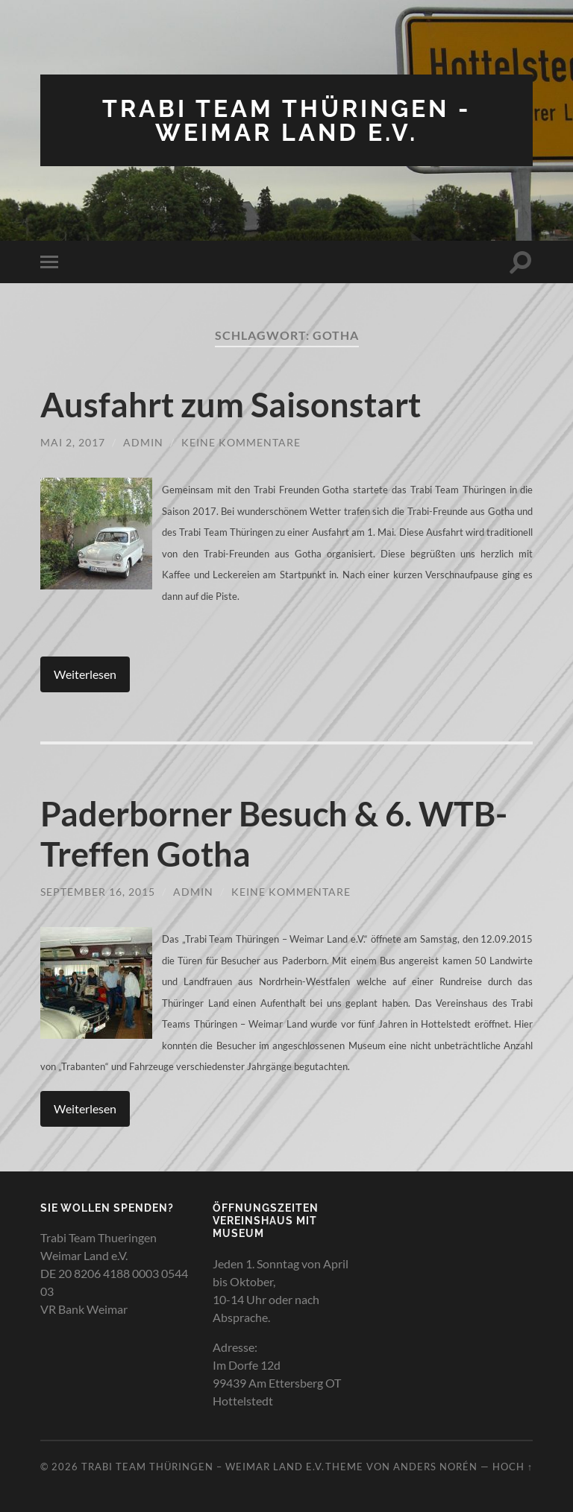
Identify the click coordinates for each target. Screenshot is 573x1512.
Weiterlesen (85, 674)
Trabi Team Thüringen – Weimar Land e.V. (203, 1467)
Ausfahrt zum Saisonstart (230, 405)
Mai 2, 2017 (72, 442)
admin (143, 442)
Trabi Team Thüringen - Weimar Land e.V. (286, 120)
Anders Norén (435, 1467)
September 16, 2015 (97, 891)
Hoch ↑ (512, 1467)
